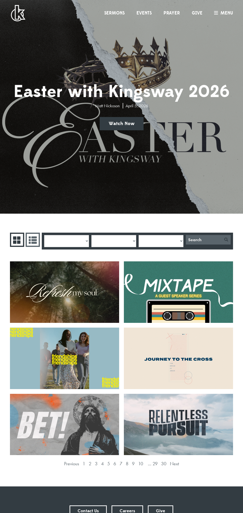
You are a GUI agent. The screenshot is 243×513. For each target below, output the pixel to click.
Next (174, 464)
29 (155, 464)
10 (140, 464)
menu (222, 13)
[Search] (204, 240)
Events (144, 13)
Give (197, 13)
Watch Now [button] (122, 124)
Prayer (172, 13)
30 (163, 464)
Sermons (114, 13)
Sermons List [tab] (32, 240)
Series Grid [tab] (16, 240)
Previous (71, 464)
